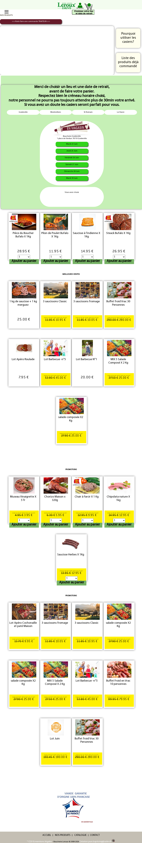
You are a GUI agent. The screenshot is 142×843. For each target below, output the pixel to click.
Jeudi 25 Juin (71, 151)
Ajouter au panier (24, 261)
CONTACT (95, 835)
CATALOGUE (80, 835)
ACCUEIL (46, 835)
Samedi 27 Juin (71, 165)
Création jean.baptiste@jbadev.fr (97, 841)
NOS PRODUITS (62, 835)
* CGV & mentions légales (39, 841)
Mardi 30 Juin (72, 178)
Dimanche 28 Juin (72, 171)
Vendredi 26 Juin (72, 158)
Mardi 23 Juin (72, 144)
